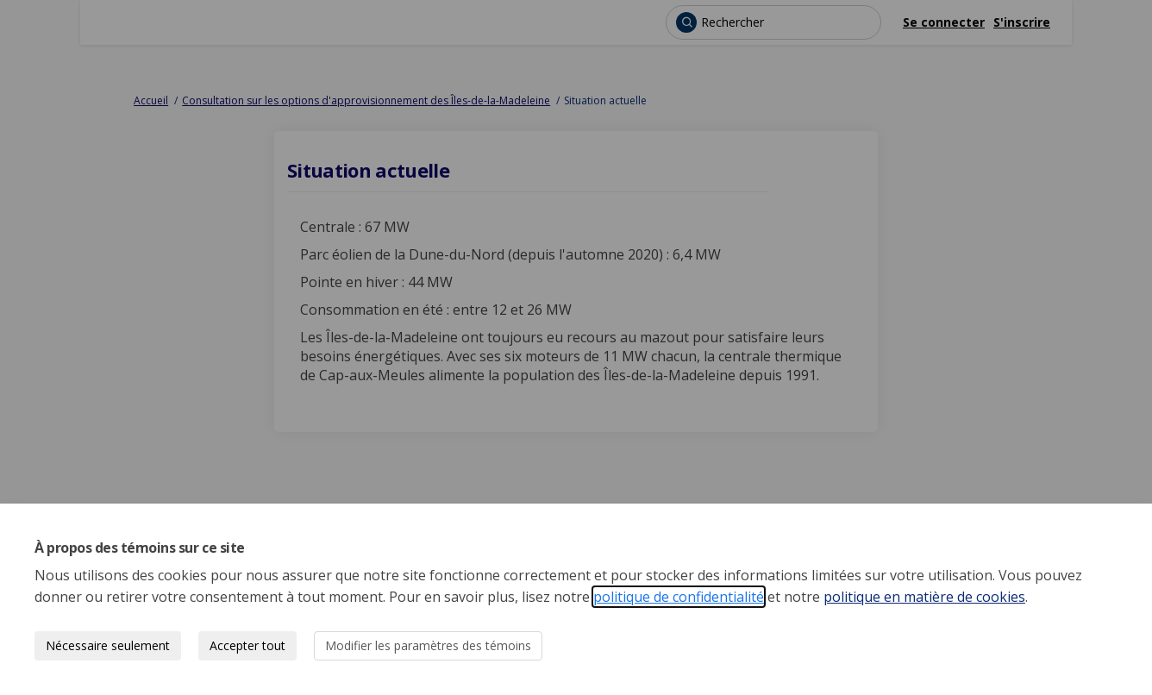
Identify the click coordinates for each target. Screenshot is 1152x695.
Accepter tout (247, 645)
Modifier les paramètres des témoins (428, 645)
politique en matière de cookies (924, 596)
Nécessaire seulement (108, 645)
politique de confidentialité (678, 596)
